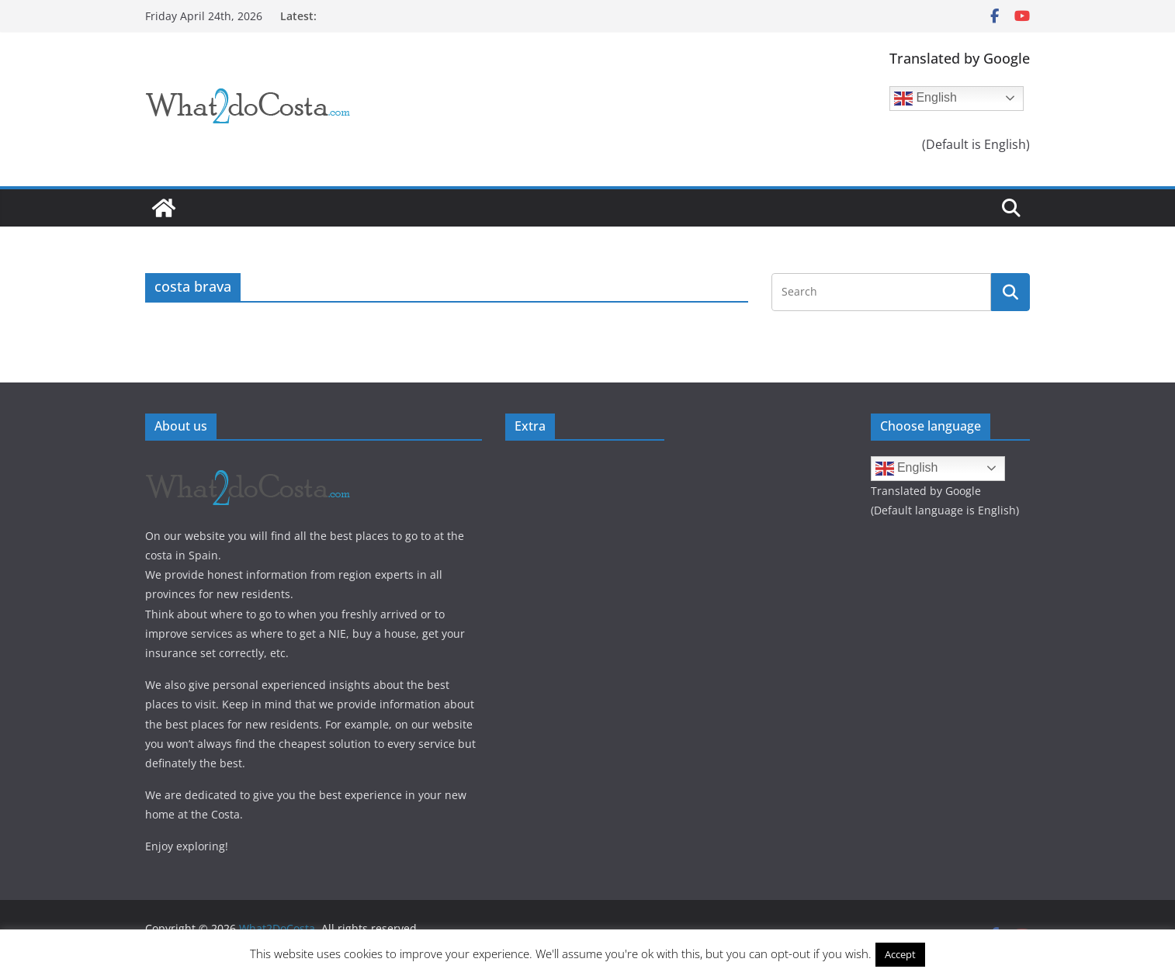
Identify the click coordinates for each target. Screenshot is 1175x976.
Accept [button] (900, 954)
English (925, 98)
